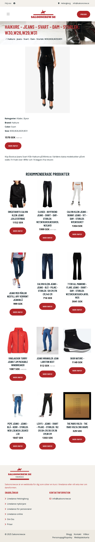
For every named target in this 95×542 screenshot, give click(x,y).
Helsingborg (66, 3)
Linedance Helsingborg (18, 498)
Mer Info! (13, 146)
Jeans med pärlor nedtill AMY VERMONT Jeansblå (17, 296)
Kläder (20, 118)
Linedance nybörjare (16, 503)
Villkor (86, 534)
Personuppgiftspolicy (62, 537)
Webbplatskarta (81, 537)
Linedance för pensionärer (19, 509)
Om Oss (10, 519)
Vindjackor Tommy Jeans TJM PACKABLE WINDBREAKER (18, 362)
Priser (84, 14)
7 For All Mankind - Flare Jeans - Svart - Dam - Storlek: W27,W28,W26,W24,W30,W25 (77, 290)
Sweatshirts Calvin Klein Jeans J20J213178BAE (18, 215)
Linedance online (15, 514)
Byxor (26, 118)
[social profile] (14, 3)
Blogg (69, 534)
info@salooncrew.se (81, 3)
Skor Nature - (77, 358)
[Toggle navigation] (8, 14)
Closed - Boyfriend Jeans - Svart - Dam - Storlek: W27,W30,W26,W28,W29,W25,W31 (47, 218)
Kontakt (77, 534)
